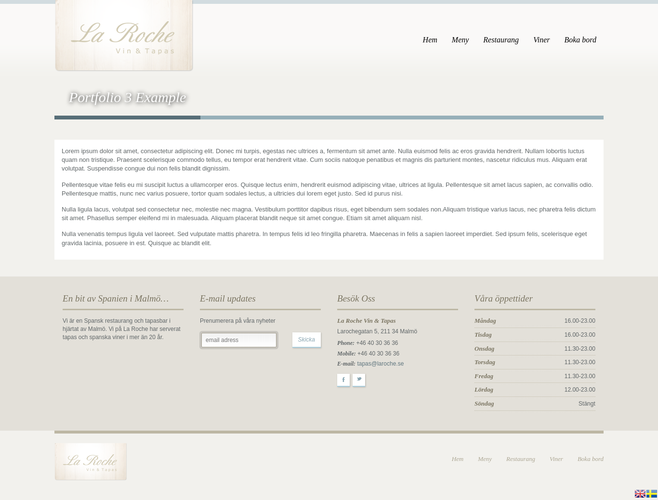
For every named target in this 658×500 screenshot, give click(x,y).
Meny (460, 40)
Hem (430, 40)
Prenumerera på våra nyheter (238, 320)
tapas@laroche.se (380, 363)
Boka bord (580, 40)
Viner (541, 40)
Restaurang (501, 40)
